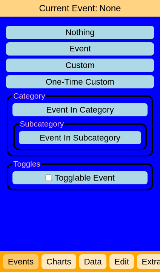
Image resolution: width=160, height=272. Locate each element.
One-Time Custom (80, 82)
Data (93, 261)
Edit (121, 261)
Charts (58, 261)
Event (80, 48)
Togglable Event (80, 177)
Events (21, 261)
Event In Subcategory (80, 137)
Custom (79, 65)
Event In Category (80, 109)
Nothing (79, 32)
